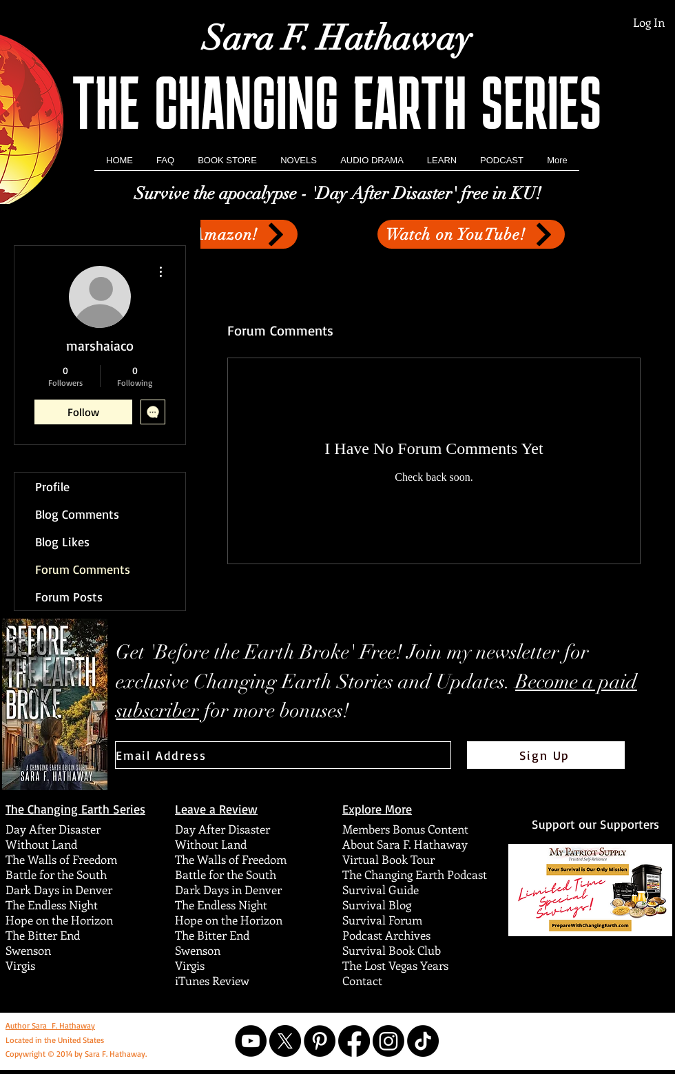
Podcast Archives (386, 934)
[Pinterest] (319, 1041)
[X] (285, 1041)
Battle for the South (56, 874)
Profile (52, 486)
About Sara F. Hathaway (405, 843)
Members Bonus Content (405, 828)
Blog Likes (62, 541)
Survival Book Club (391, 950)
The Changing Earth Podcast (414, 874)
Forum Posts (69, 596)
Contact (362, 980)
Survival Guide (380, 889)
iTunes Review (212, 980)
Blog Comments (77, 513)
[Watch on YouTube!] (471, 234)
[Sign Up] (546, 755)
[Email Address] (283, 755)
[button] (299, 164)
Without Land (41, 843)
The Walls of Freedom (61, 859)
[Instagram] (388, 1041)
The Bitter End (43, 934)
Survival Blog (376, 904)
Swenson (28, 950)
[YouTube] (251, 1041)
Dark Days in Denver (59, 889)
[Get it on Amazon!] (206, 234)
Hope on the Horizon (59, 919)
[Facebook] (354, 1041)
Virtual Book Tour (388, 859)
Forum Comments (82, 569)
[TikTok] (423, 1041)
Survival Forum (382, 919)
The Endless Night (52, 904)
